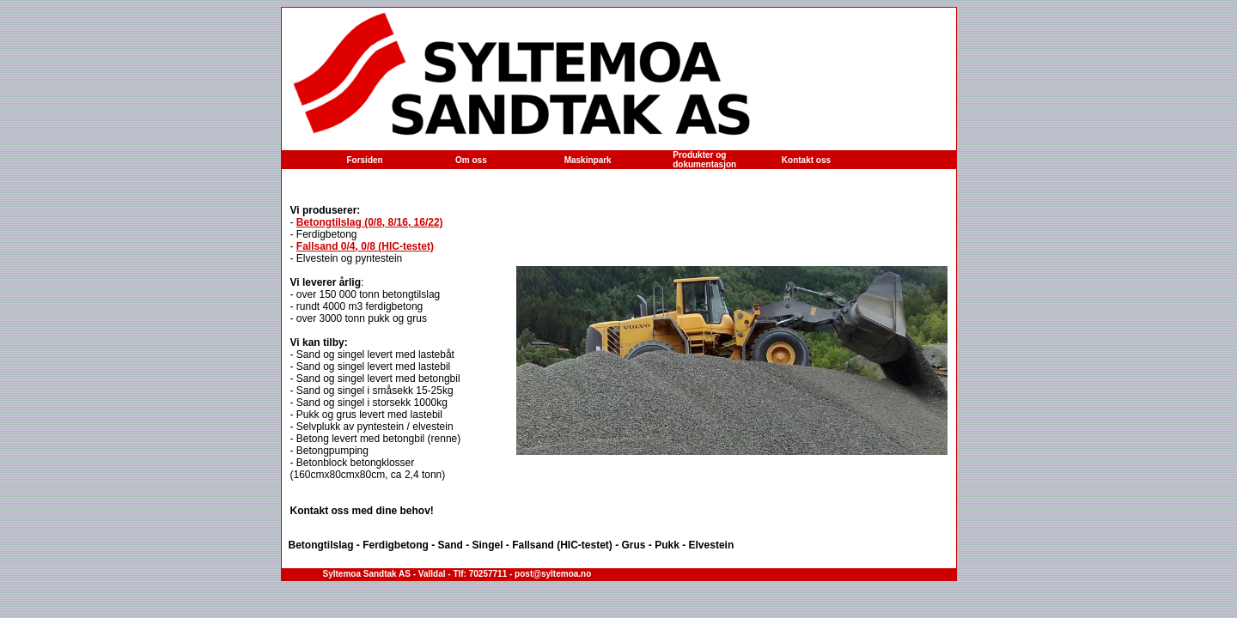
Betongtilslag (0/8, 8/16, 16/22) (369, 222)
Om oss (471, 160)
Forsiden (364, 160)
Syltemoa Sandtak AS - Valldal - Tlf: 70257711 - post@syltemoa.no (457, 574)
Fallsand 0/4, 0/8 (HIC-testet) (365, 246)
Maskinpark (588, 160)
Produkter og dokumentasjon (704, 159)
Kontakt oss (806, 160)
